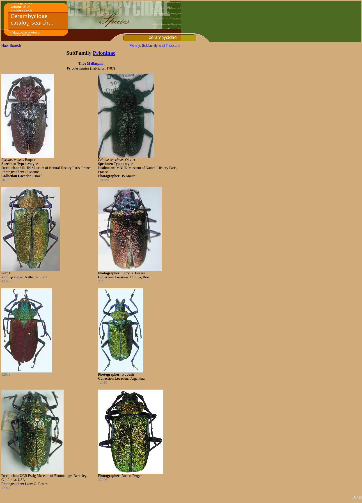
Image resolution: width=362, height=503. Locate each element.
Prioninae (104, 53)
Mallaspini (95, 63)
